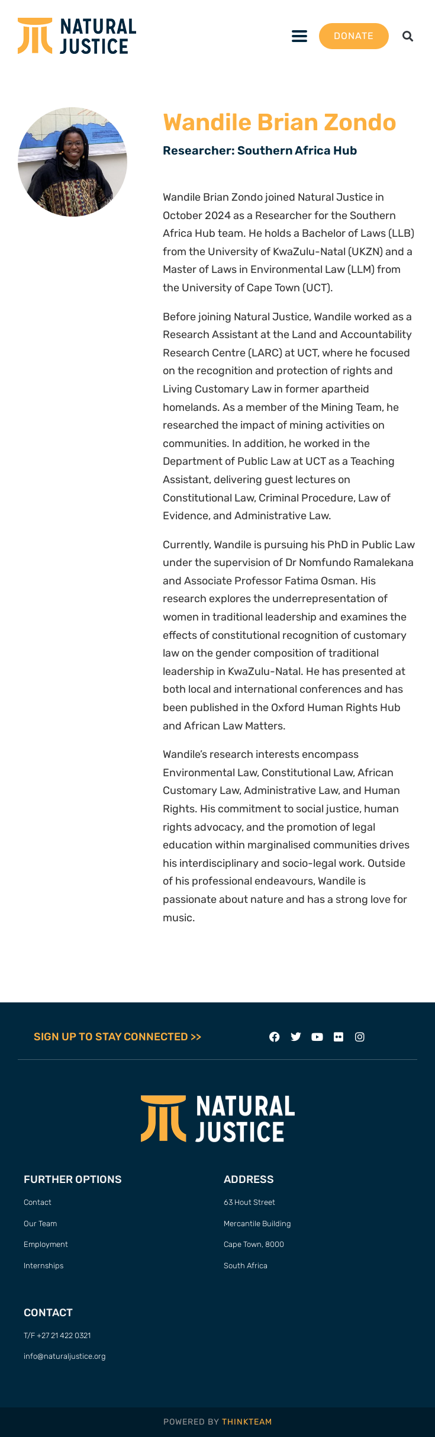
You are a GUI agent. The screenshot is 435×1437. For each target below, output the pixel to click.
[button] (407, 36)
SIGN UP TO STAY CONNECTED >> (117, 1036)
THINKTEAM (247, 1422)
